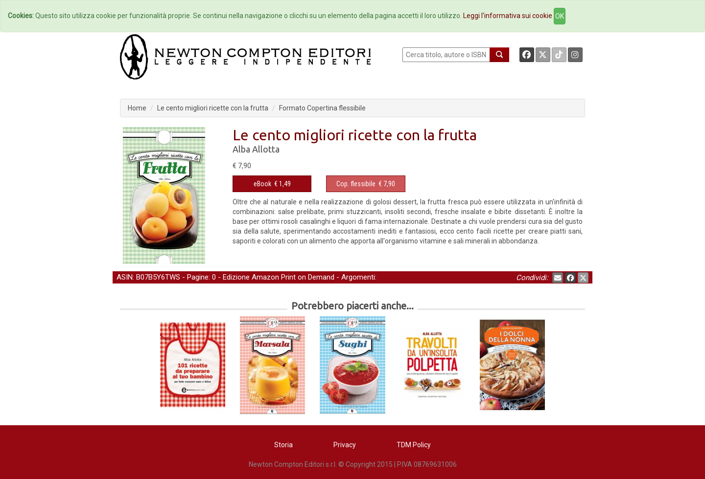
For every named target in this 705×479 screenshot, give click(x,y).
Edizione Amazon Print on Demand (278, 277)
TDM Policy (414, 445)
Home (137, 108)
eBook (262, 184)
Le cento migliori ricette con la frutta (212, 108)
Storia (283, 445)
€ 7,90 (365, 184)
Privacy (344, 445)
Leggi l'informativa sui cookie (507, 16)
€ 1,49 (272, 184)
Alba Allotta (256, 149)
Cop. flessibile (356, 184)
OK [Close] (559, 16)
